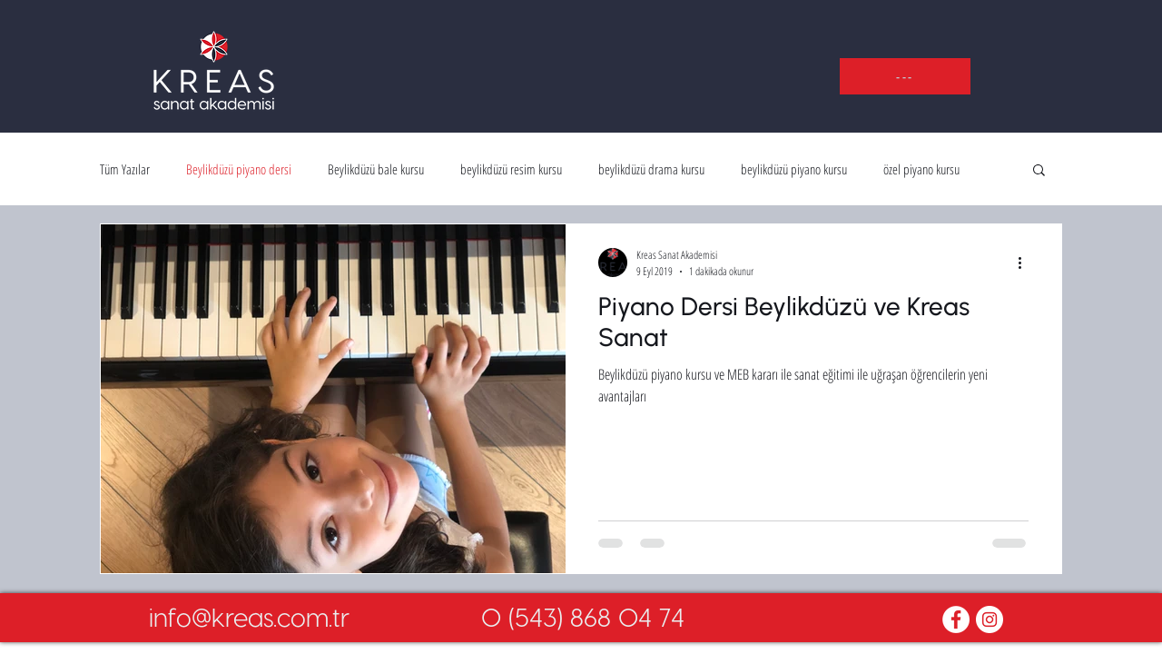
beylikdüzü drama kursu (651, 169)
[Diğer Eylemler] (1026, 262)
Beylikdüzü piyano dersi (238, 169)
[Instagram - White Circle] (989, 619)
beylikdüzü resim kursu (511, 169)
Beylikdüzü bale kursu (376, 169)
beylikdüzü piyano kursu (794, 169)
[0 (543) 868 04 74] (582, 617)
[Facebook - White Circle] (956, 619)
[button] (905, 76)
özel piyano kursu (921, 169)
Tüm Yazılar (125, 169)
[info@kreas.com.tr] (248, 617)
